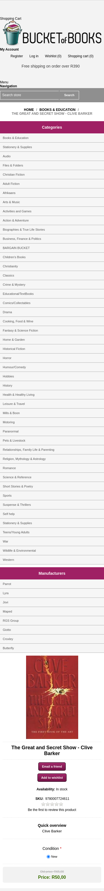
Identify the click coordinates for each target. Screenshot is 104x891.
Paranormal (11, 431)
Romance (9, 468)
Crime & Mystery (14, 284)
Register (17, 56)
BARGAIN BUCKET (16, 248)
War (5, 541)
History (7, 385)
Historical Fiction (14, 348)
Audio (7, 156)
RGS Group (11, 620)
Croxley (8, 639)
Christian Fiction (14, 174)
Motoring (9, 422)
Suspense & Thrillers (17, 504)
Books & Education (16, 138)
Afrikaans (9, 193)
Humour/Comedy (14, 367)
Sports (7, 495)
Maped (7, 611)
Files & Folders (13, 165)
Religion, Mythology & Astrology (24, 459)
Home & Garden (14, 339)
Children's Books (14, 257)
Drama (7, 312)
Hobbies (8, 376)
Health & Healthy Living (18, 394)
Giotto (7, 629)
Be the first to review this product (52, 810)
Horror (7, 358)
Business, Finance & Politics (22, 238)
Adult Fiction (11, 183)
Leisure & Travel (14, 403)
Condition (51, 848)
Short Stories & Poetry (18, 486)
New (54, 856)
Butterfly (8, 648)
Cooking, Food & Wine (18, 321)
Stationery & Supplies (17, 147)
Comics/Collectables (17, 303)
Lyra (6, 593)
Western (8, 559)
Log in (34, 56)
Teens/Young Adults (16, 532)
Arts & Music (11, 202)
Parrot (7, 584)
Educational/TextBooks (18, 293)
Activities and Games (17, 211)
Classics (8, 275)
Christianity (10, 266)
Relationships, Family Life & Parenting (28, 449)
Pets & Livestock (14, 440)
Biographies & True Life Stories (24, 229)
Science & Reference (17, 477)
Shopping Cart (10, 19)
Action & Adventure (16, 220)
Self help (9, 514)
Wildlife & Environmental (19, 550)
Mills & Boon (11, 413)
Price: (44, 877)
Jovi (5, 602)
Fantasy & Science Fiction (20, 330)
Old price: (46, 871)
